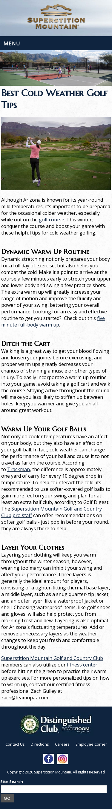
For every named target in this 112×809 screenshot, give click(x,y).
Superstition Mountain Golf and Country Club (52, 658)
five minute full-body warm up (53, 321)
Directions (40, 744)
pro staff (22, 515)
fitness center (82, 664)
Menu (12, 43)
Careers (62, 744)
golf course (51, 219)
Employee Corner (91, 744)
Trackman (18, 469)
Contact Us (15, 744)
